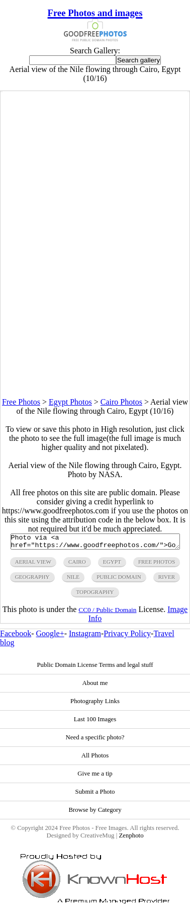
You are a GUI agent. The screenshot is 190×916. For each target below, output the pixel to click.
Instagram (85, 636)
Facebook (15, 636)
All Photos (95, 758)
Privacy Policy (127, 636)
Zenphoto (131, 838)
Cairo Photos (121, 402)
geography (32, 580)
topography (95, 595)
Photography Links (95, 704)
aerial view (33, 565)
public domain (119, 580)
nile (73, 580)
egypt (112, 565)
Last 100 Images (95, 722)
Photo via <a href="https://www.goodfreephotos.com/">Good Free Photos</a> (95, 543)
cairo (77, 565)
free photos (156, 565)
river (166, 580)
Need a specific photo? (95, 740)
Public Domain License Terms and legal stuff (95, 667)
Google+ (50, 636)
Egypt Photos (70, 402)
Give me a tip (94, 776)
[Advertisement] (95, 303)
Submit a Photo (95, 794)
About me (95, 686)
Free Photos (21, 402)
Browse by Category (94, 812)
